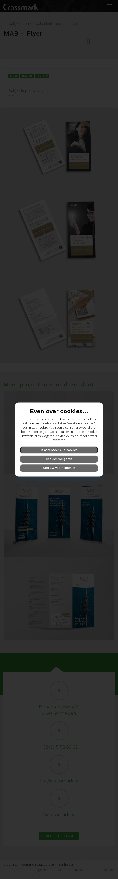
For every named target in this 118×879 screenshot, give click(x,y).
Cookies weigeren (59, 459)
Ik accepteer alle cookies (58, 450)
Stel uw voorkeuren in (59, 468)
